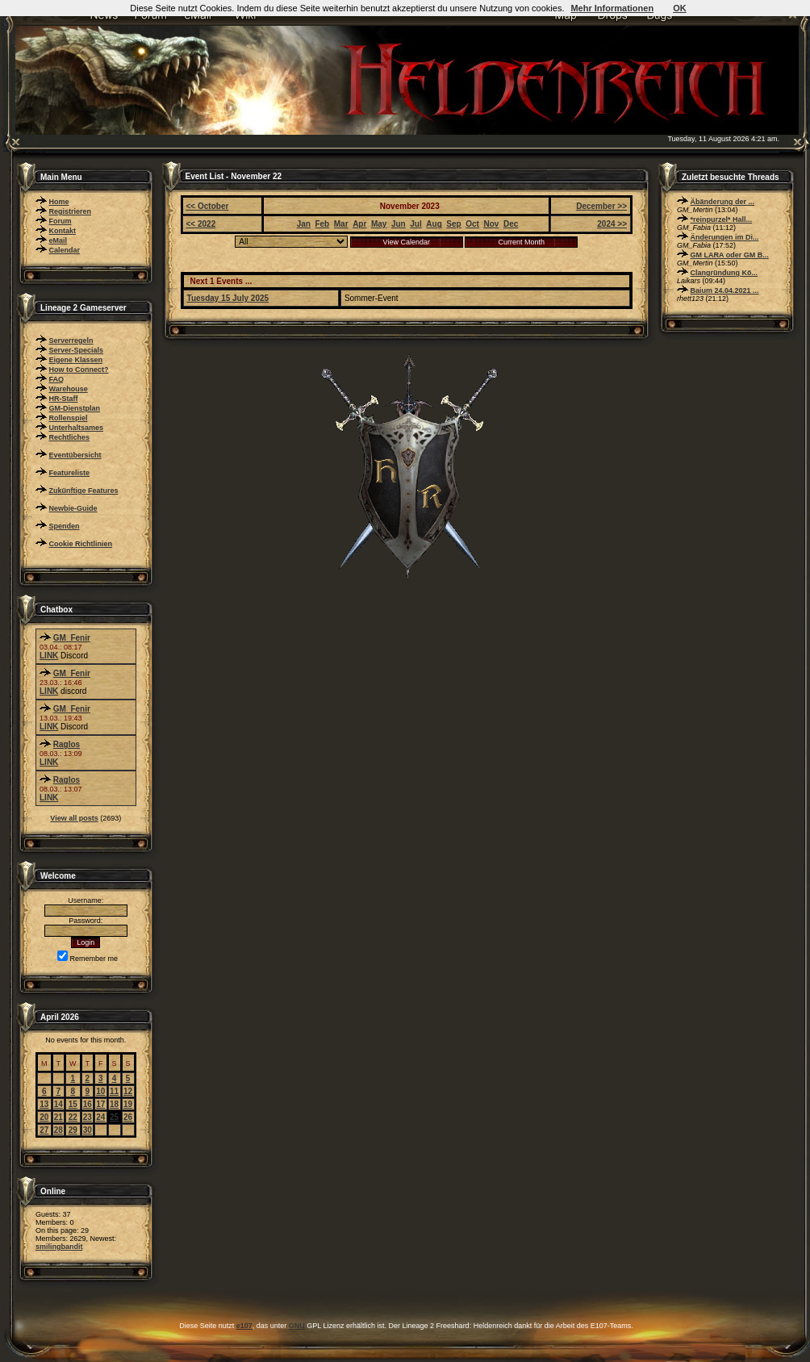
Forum (60, 221)
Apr (359, 223)
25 (114, 1117)
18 (114, 1104)
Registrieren (70, 211)
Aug (433, 223)
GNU (297, 1326)
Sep (453, 223)
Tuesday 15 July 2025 (228, 298)
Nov (491, 223)
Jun (398, 223)
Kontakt (63, 231)
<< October (207, 206)
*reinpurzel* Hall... (722, 219)
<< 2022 (201, 223)
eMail (58, 240)
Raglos (66, 744)
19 (127, 1104)
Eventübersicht (75, 455)
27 (44, 1130)
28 (58, 1130)
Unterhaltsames (76, 428)
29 (73, 1130)
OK (680, 8)
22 (73, 1117)
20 (44, 1117)
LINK (49, 655)
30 (87, 1130)
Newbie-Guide (73, 508)
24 (100, 1117)
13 (44, 1104)
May (378, 223)
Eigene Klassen (76, 360)
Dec (510, 223)
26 (127, 1117)
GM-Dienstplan (75, 408)
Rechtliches (69, 437)
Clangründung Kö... (724, 273)
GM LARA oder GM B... (730, 255)
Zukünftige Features (84, 491)
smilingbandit (59, 1247)
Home (59, 202)
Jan (304, 223)
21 (58, 1117)
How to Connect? (79, 370)
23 (87, 1117)
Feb (322, 223)
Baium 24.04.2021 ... (725, 290)
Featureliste (69, 473)
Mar (341, 223)
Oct (472, 223)
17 (100, 1104)
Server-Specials (76, 350)
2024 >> (612, 223)
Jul (415, 223)
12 (127, 1091)
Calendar (65, 250)
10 (100, 1091)
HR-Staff (63, 399)
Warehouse (68, 389)
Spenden (64, 526)
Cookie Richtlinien (81, 544)
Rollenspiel (68, 418)
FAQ (57, 379)
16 (87, 1104)
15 (73, 1104)
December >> (601, 206)
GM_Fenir (71, 637)
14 (58, 1104)
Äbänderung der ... (723, 202)
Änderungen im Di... (725, 237)
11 (114, 1091)
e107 (244, 1326)
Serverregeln (71, 340)
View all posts (74, 818)
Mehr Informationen (611, 8)
